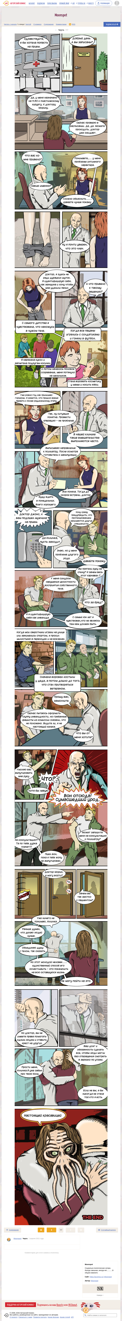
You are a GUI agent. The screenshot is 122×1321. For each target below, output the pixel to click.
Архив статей (65, 1317)
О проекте (14, 1317)
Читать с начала (10, 24)
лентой (28, 24)
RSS (73, 24)
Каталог (32, 3)
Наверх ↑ (100, 1295)
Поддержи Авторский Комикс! (20, 1304)
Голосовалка (52, 3)
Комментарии (61, 24)
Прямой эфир (64, 3)
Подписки (41, 3)
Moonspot (94, 1281)
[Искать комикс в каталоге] (85, 1315)
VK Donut (72, 1304)
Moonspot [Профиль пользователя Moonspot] (17, 1238)
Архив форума (53, 1317)
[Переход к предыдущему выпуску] (16, 629)
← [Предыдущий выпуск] (56, 30)
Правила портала (40, 1317)
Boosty (91, 3)
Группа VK (81, 3)
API (73, 3)
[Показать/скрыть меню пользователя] (117, 3)
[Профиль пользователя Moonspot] (8, 1239)
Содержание (49, 24)
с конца (21, 24)
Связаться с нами (25, 1317)
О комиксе (37, 24)
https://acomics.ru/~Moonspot (101, 1277)
